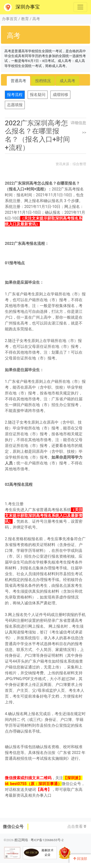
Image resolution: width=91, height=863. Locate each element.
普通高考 (18, 80)
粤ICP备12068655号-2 (47, 840)
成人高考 (67, 80)
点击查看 (76, 826)
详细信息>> (78, 127)
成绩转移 (60, 94)
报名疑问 (37, 94)
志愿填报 (15, 105)
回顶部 (80, 859)
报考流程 (15, 94)
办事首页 (9, 19)
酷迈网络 (21, 840)
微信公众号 (13, 826)
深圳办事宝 (22, 7)
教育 (25, 19)
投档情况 (43, 80)
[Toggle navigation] (80, 7)
